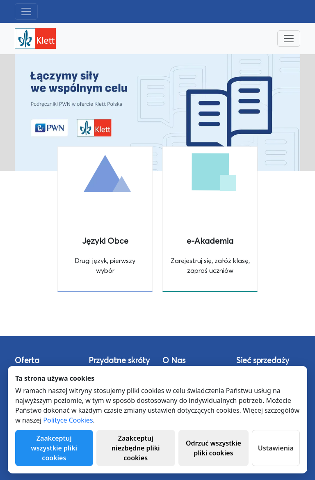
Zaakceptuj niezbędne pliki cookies (136, 448)
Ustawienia (276, 448)
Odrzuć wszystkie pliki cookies (213, 448)
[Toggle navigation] (26, 11)
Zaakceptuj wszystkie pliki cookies (54, 448)
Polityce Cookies (68, 420)
